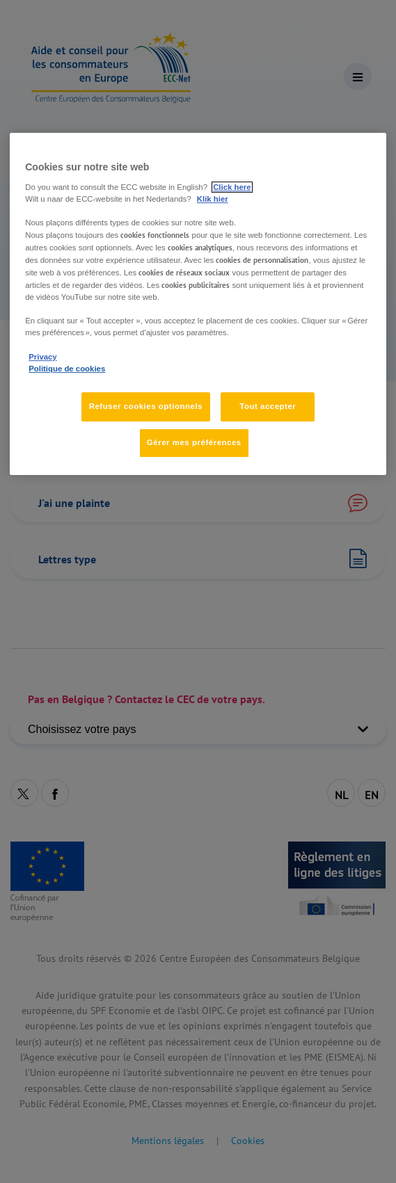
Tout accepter (267, 406)
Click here (232, 187)
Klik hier (212, 199)
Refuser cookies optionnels (146, 406)
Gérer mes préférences (194, 442)
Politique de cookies (67, 368)
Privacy (42, 357)
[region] (198, 303)
